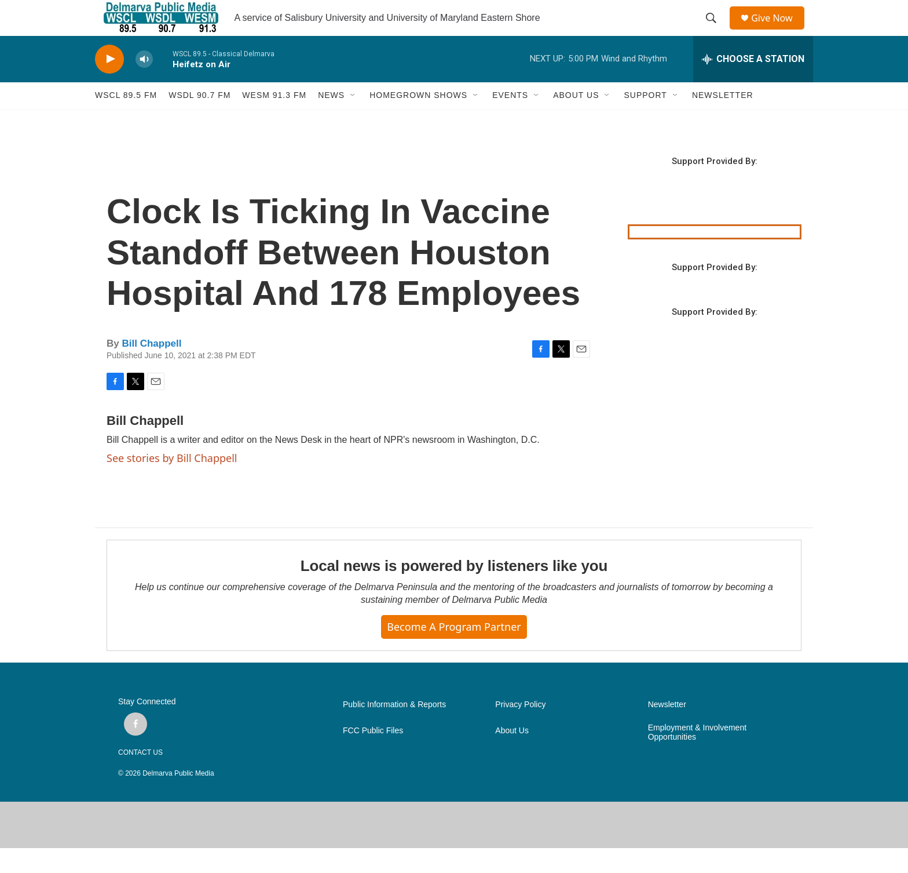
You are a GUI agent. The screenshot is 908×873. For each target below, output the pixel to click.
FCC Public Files (373, 755)
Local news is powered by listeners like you (454, 591)
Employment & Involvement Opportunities (697, 757)
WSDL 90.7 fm (199, 120)
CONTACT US (140, 777)
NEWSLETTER (722, 120)
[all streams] (753, 84)
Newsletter (667, 729)
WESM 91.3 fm (274, 120)
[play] (109, 84)
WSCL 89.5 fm (126, 120)
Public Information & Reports (394, 729)
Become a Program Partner (454, 652)
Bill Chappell (151, 368)
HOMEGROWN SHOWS (418, 120)
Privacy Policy (520, 729)
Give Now (778, 30)
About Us (512, 755)
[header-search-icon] (715, 31)
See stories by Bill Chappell (172, 483)
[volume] (144, 84)
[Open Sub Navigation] (353, 120)
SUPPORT (645, 120)
